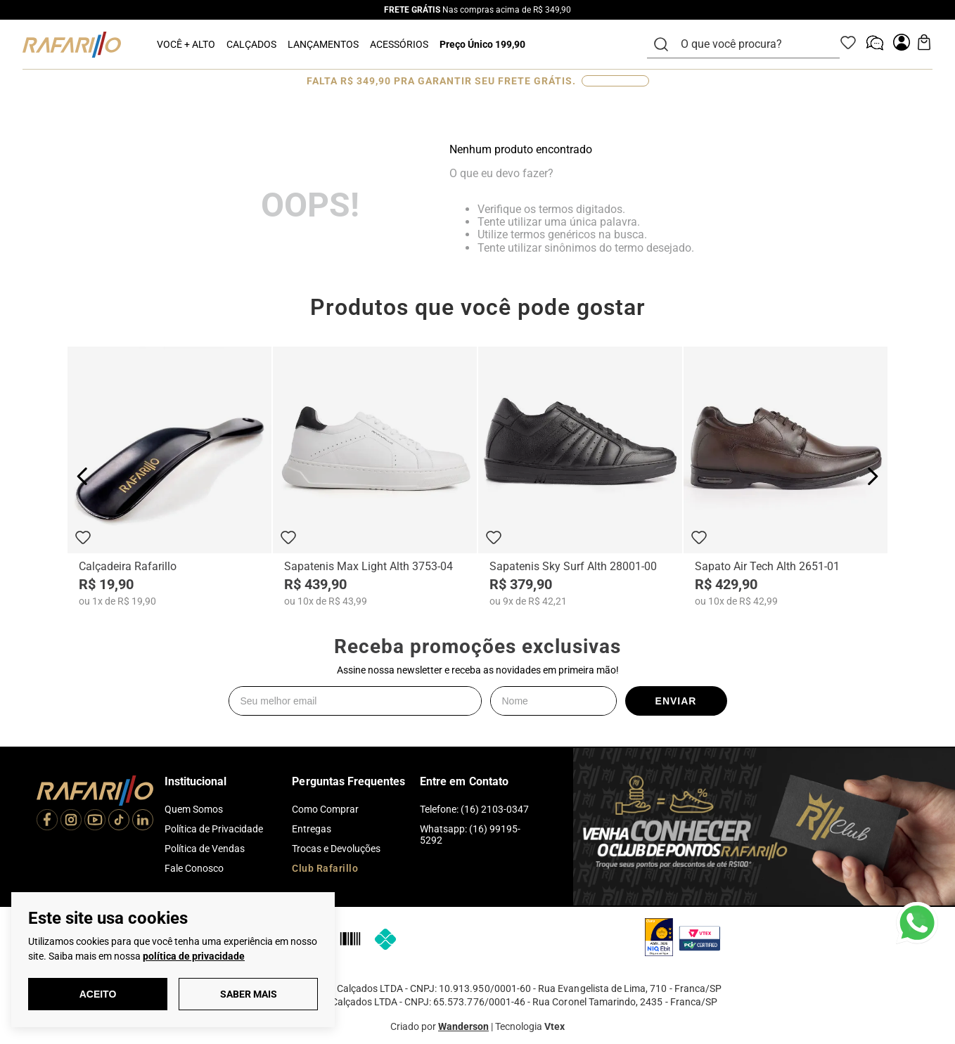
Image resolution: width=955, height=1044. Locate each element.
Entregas (311, 828)
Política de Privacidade (214, 828)
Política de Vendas (205, 848)
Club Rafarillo (325, 868)
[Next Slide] (872, 477)
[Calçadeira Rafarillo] (169, 478)
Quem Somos (194, 809)
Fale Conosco (194, 868)
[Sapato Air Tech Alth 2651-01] (785, 478)
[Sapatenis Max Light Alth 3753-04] (375, 478)
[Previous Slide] (83, 477)
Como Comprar (325, 809)
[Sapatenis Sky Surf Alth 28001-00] (580, 478)
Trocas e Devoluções (336, 848)
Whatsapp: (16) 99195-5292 (470, 834)
